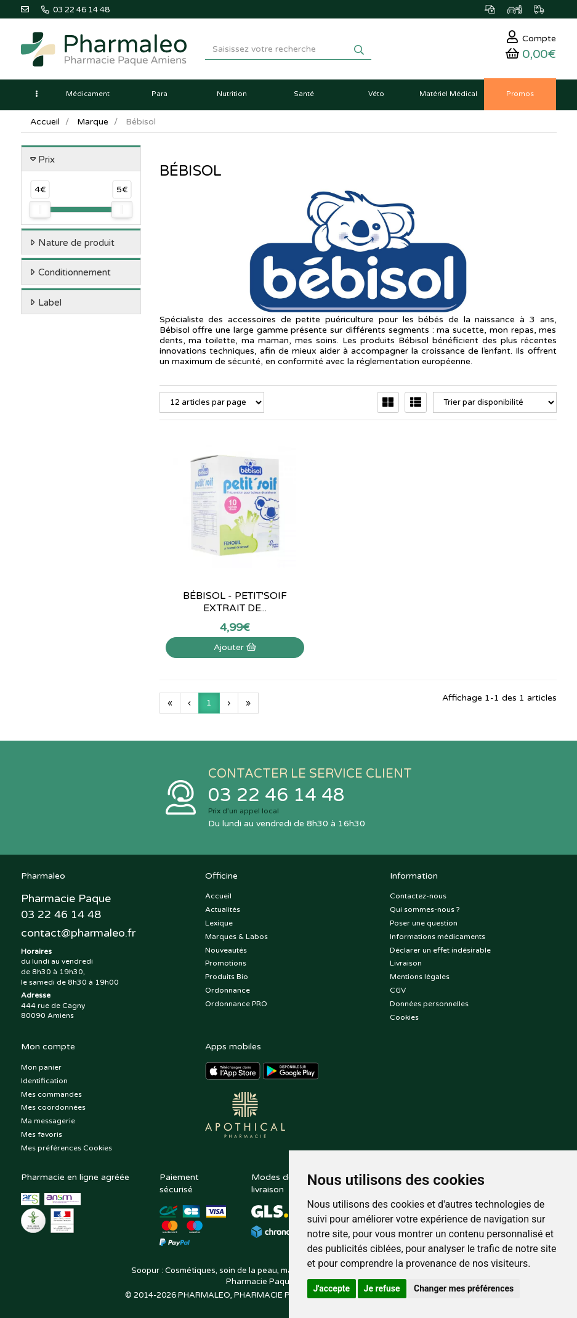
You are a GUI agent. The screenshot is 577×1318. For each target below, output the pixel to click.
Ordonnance (227, 986)
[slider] (40, 212)
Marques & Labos (236, 932)
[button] (36, 96)
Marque (93, 123)
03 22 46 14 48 (276, 790)
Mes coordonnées (53, 1103)
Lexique (219, 918)
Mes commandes (51, 1090)
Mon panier (41, 1063)
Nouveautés (226, 946)
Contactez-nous (418, 892)
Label (50, 304)
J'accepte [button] (331, 1288)
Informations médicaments (437, 932)
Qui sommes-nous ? (425, 905)
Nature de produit (76, 244)
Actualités (222, 905)
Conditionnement (74, 274)
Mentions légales (420, 972)
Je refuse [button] (382, 1288)
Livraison (406, 959)
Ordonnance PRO (236, 999)
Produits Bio (226, 972)
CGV (398, 986)
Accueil (45, 123)
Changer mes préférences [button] (464, 1288)
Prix (46, 161)
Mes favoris (41, 1130)
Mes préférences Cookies (66, 1143)
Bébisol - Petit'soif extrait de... (219, 576)
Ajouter (219, 621)
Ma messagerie (48, 1116)
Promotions (225, 959)
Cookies (404, 1013)
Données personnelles (429, 999)
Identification (44, 1076)
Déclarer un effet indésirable (440, 946)
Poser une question (424, 918)
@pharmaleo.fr (78, 928)
